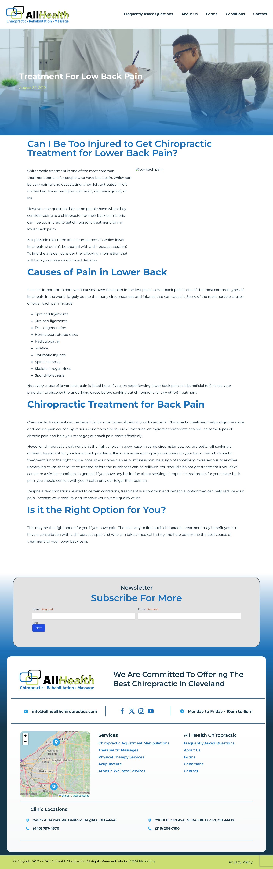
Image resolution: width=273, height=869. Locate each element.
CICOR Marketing (142, 861)
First (35, 622)
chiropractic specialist (91, 536)
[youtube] (151, 711)
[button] (54, 786)
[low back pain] (57, 670)
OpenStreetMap (81, 796)
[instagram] (141, 711)
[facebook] (122, 711)
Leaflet (64, 796)
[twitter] (132, 711)
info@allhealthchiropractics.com (64, 711)
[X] (64, 568)
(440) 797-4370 (46, 828)
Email (148, 609)
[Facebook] (38, 568)
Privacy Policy (241, 862)
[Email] (108, 568)
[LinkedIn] (90, 568)
